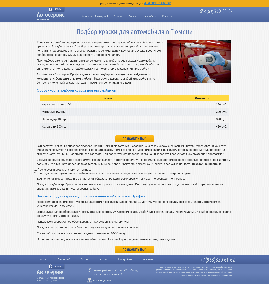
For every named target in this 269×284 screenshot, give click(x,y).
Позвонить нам (134, 139)
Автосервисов (157, 3)
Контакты (167, 16)
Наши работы (149, 16)
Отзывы (118, 16)
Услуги (85, 16)
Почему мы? (101, 16)
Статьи (132, 16)
